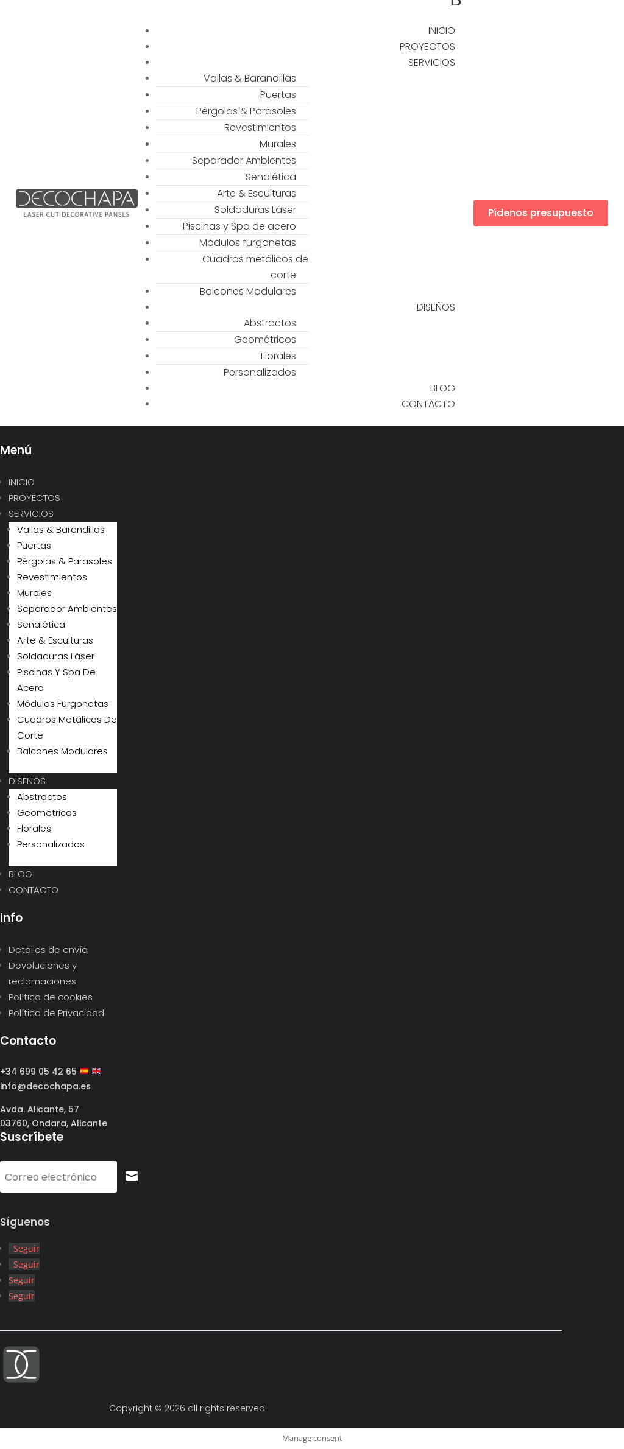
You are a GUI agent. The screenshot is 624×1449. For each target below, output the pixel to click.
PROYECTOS (34, 497)
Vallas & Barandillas (250, 78)
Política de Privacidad (56, 1012)
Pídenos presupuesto (541, 213)
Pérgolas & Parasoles (246, 111)
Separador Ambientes (244, 160)
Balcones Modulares (248, 291)
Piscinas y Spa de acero (239, 226)
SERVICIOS (431, 62)
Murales (278, 144)
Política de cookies (51, 997)
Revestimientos (260, 128)
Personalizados (260, 372)
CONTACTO (428, 404)
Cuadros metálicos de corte (255, 267)
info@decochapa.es (45, 1086)
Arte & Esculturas (256, 193)
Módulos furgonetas (247, 243)
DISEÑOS (436, 307)
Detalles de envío (48, 949)
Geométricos (265, 339)
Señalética (271, 177)
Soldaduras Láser (255, 210)
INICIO (22, 481)
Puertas (278, 95)
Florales (278, 356)
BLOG (20, 874)
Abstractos (270, 323)
